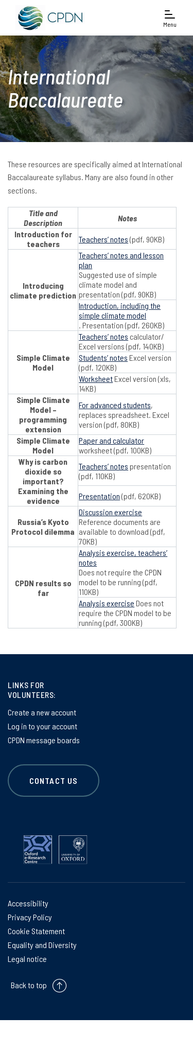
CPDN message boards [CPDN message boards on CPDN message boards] (44, 740)
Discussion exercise (110, 512)
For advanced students (115, 405)
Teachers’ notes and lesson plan (121, 260)
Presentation (99, 496)
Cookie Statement (36, 931)
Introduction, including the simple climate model (120, 310)
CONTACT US (53, 780)
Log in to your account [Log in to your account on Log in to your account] (42, 726)
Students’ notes (103, 357)
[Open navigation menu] (169, 17)
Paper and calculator (111, 440)
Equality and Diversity (42, 945)
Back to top (29, 985)
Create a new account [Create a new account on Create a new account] (42, 712)
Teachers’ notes (103, 239)
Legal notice (27, 959)
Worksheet (96, 378)
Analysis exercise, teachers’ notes (123, 557)
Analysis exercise (106, 603)
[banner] (48, 18)
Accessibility (28, 903)
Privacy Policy (30, 917)
